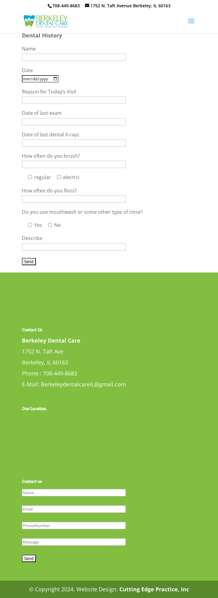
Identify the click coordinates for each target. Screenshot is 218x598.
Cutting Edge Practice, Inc (154, 589)
